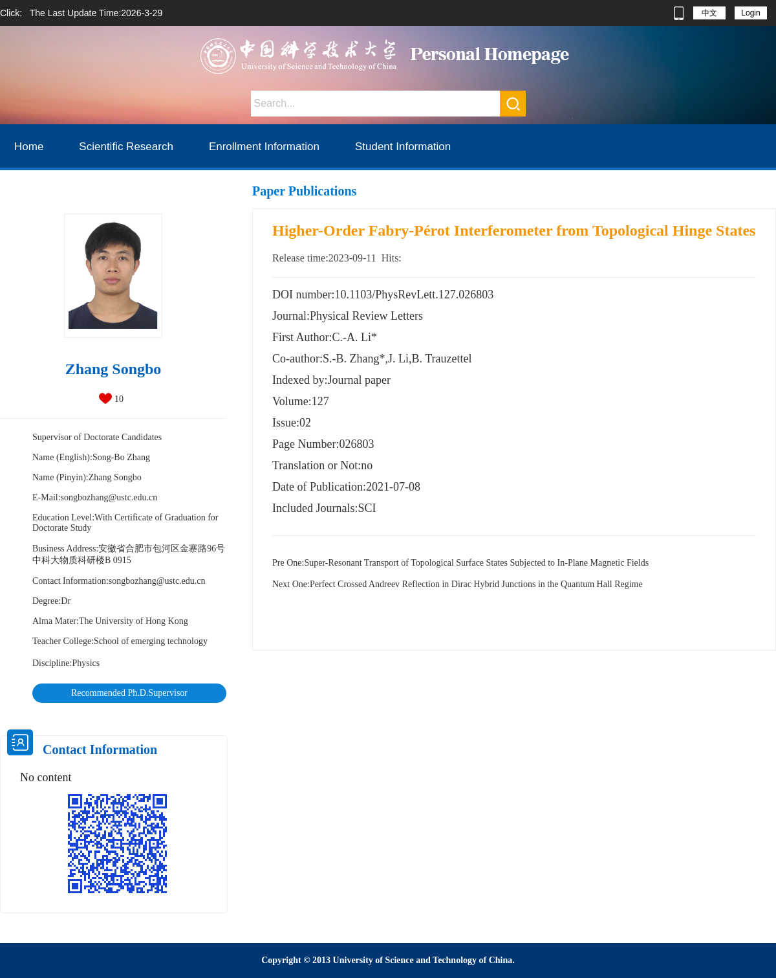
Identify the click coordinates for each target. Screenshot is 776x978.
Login (750, 12)
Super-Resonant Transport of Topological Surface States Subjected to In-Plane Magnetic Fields (460, 563)
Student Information (403, 146)
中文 (709, 12)
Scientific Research (126, 146)
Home (28, 146)
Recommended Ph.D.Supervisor (129, 693)
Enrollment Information (264, 146)
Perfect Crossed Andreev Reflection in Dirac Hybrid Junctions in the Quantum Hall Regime (457, 584)
